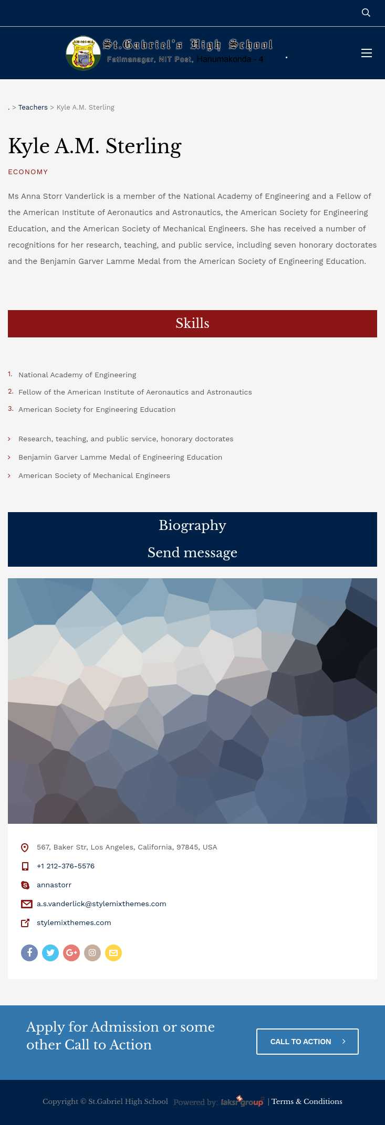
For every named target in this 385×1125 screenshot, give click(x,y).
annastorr (54, 884)
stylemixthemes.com (74, 922)
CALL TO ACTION (307, 1041)
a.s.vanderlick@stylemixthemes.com (102, 903)
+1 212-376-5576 (66, 866)
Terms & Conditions (307, 1102)
